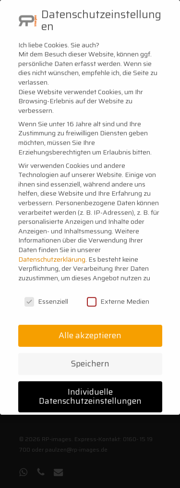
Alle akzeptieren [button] (90, 326)
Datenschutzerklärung (51, 250)
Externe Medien (118, 293)
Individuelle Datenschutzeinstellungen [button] (90, 388)
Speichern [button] (90, 355)
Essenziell (46, 293)
